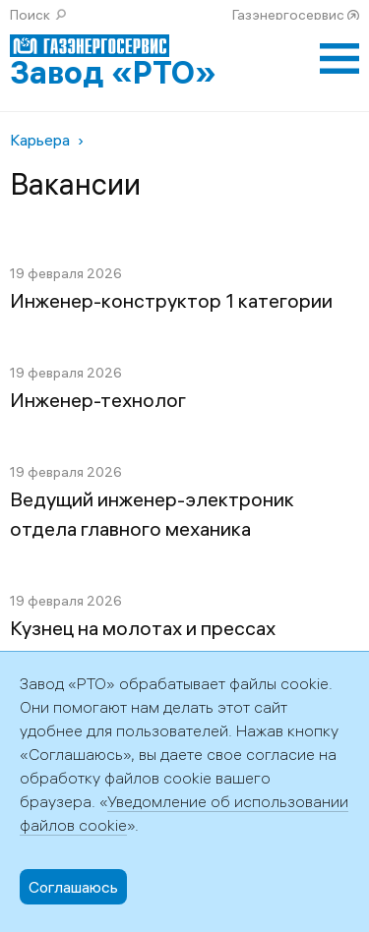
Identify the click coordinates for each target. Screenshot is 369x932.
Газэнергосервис (288, 15)
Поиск (30, 15)
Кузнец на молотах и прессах (143, 627)
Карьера (40, 139)
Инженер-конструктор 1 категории (171, 300)
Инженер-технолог (98, 399)
